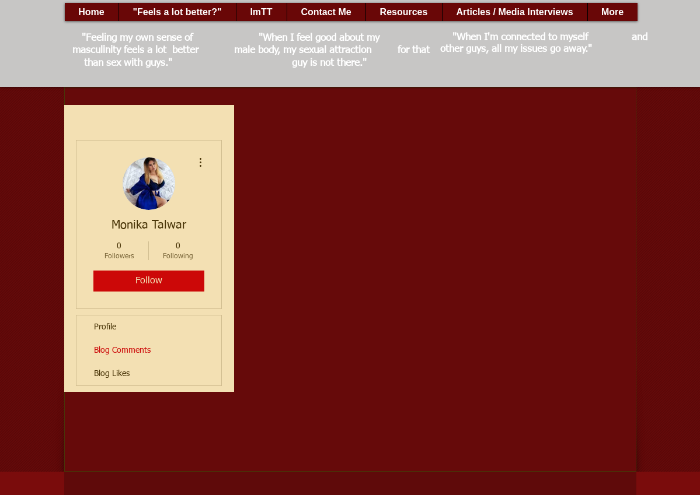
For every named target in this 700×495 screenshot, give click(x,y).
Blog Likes (112, 374)
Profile (105, 327)
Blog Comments (122, 350)
